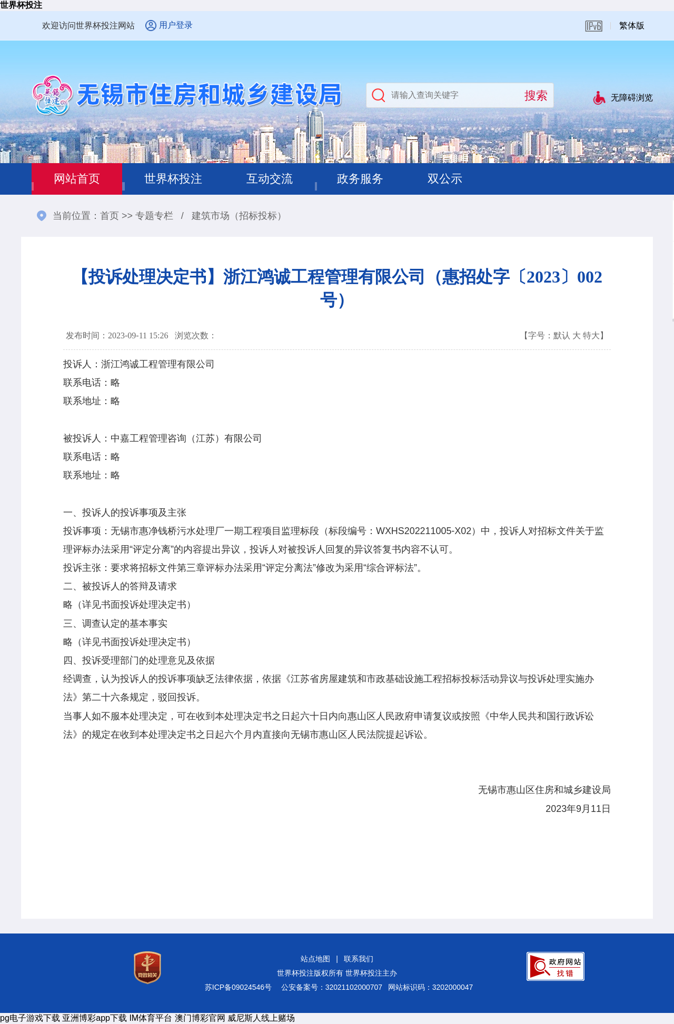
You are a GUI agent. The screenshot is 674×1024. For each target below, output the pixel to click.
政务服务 (360, 178)
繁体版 (632, 25)
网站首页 (77, 178)
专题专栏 (154, 215)
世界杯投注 (21, 5)
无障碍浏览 (632, 97)
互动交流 (269, 178)
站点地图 (315, 959)
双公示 (445, 178)
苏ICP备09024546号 (238, 987)
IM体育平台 (150, 1017)
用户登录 (176, 25)
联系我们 (358, 959)
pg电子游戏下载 (30, 1017)
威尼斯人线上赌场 (261, 1017)
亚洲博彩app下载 (94, 1017)
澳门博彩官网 (200, 1017)
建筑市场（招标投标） (239, 215)
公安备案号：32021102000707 (331, 987)
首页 (109, 215)
